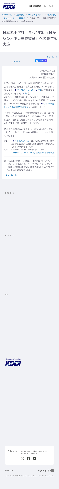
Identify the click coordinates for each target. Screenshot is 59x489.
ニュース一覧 (52, 57)
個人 (45, 6)
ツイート (16, 61)
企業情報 (20, 15)
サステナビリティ (35, 15)
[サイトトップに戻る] (9, 6)
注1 (38, 90)
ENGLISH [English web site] (9, 470)
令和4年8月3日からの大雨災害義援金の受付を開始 (32, 153)
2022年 (22, 18)
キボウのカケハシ (24, 90)
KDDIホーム (7, 15)
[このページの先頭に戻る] (46, 470)
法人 (50, 6)
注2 (25, 93)
